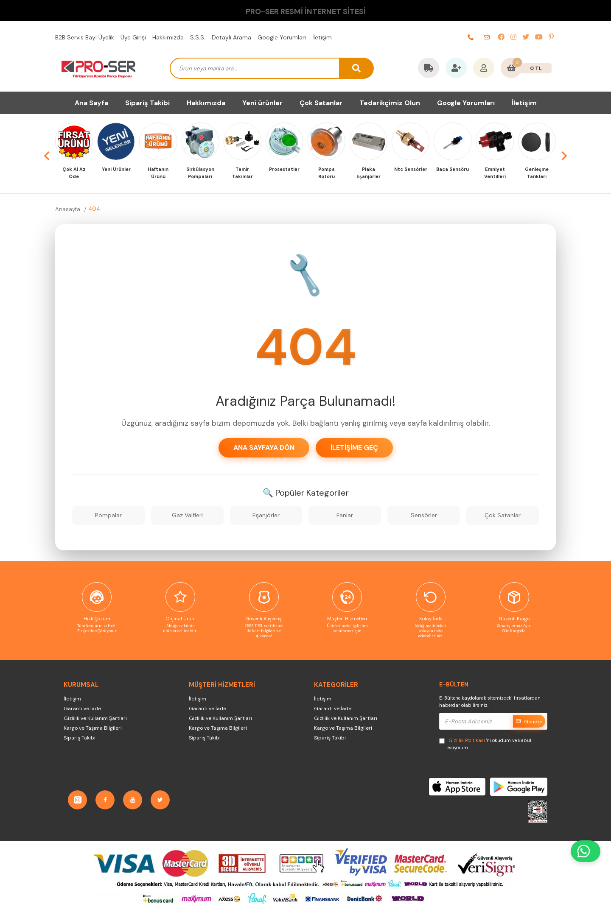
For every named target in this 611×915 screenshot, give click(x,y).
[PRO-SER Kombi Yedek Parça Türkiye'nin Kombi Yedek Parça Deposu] (99, 68)
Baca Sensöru (452, 169)
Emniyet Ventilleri (495, 172)
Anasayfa (67, 209)
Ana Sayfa (91, 102)
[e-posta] (486, 37)
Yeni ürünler (262, 102)
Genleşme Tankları (537, 172)
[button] (46, 155)
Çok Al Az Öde (74, 172)
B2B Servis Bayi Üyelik (84, 37)
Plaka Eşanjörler (368, 172)
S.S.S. (197, 37)
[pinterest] (551, 37)
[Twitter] (160, 799)
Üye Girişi (133, 37)
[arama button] (357, 68)
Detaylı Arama (231, 37)
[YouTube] (132, 799)
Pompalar (108, 515)
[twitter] (525, 37)
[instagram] (513, 37)
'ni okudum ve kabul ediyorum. (485, 743)
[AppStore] (457, 786)
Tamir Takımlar (242, 172)
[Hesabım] (483, 69)
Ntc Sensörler (410, 169)
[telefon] (470, 37)
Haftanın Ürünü (158, 172)
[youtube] (539, 37)
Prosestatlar (284, 169)
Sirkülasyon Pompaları (200, 172)
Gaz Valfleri (187, 515)
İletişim (322, 37)
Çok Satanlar (321, 102)
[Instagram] (77, 799)
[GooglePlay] (518, 786)
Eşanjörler (266, 515)
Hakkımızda (168, 37)
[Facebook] (105, 799)
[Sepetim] (511, 69)
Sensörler (424, 515)
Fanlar (344, 515)
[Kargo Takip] (428, 69)
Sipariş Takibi (147, 102)
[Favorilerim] (456, 69)
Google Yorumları (282, 37)
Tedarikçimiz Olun (389, 102)
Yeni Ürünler (116, 169)
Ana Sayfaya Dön (263, 447)
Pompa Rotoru (326, 172)
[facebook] (501, 37)
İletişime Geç (354, 447)
